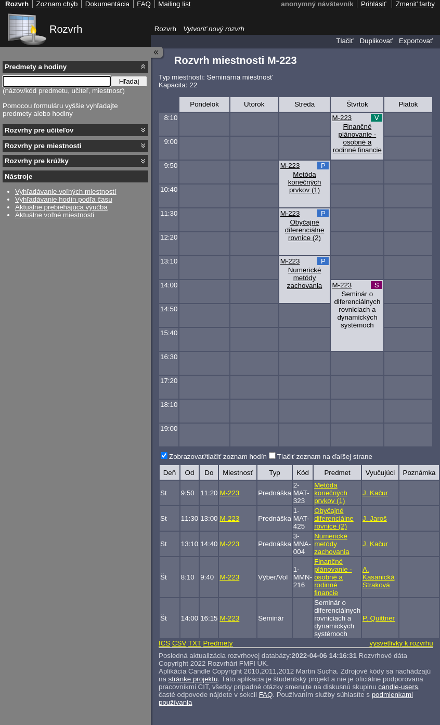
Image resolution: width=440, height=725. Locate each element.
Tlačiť (344, 41)
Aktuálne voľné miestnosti (54, 215)
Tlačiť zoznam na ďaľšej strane (324, 456)
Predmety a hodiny (36, 67)
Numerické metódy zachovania (304, 277)
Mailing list (174, 4)
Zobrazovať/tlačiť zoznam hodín (218, 456)
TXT (194, 643)
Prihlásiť (373, 4)
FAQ (266, 694)
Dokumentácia (107, 4)
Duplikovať (376, 41)
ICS (164, 643)
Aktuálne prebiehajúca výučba (61, 207)
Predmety (217, 643)
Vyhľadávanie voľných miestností (66, 191)
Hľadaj (129, 81)
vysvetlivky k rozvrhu (401, 643)
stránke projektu (193, 679)
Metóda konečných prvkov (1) (304, 182)
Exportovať (416, 41)
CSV (179, 643)
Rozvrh (65, 29)
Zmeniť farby (415, 4)
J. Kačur (375, 493)
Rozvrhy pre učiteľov (39, 130)
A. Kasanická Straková (379, 577)
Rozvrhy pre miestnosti (43, 146)
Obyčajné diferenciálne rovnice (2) (305, 230)
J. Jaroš (375, 518)
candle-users (398, 687)
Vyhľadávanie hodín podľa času (63, 199)
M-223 (342, 118)
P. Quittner (379, 618)
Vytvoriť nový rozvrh (213, 29)
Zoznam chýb (56, 4)
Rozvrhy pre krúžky (37, 161)
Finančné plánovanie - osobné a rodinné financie (357, 138)
